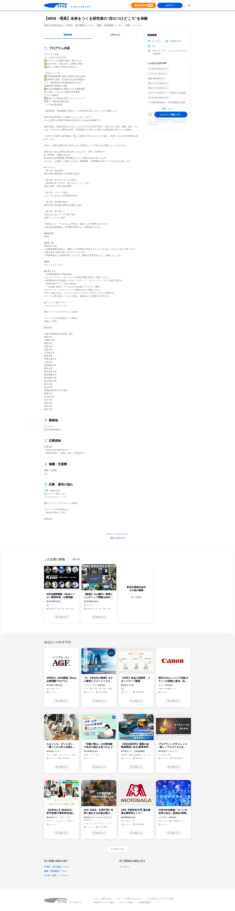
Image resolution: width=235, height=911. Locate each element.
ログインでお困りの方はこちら (129, 899)
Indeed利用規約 (144, 902)
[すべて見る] (136, 597)
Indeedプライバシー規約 (104, 902)
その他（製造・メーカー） (56, 875)
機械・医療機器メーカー (55, 871)
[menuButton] (189, 5)
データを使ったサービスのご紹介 (160, 899)
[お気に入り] (150, 117)
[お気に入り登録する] (61, 617)
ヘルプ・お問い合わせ (103, 899)
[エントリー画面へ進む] (170, 117)
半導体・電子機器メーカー (56, 867)
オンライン (124, 867)
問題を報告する (117, 538)
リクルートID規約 (126, 902)
